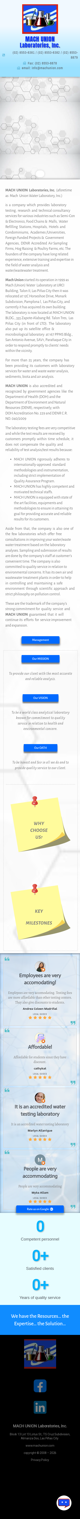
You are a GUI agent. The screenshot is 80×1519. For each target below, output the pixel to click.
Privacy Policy (40, 1460)
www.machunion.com (40, 1445)
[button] (41, 659)
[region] (40, 128)
